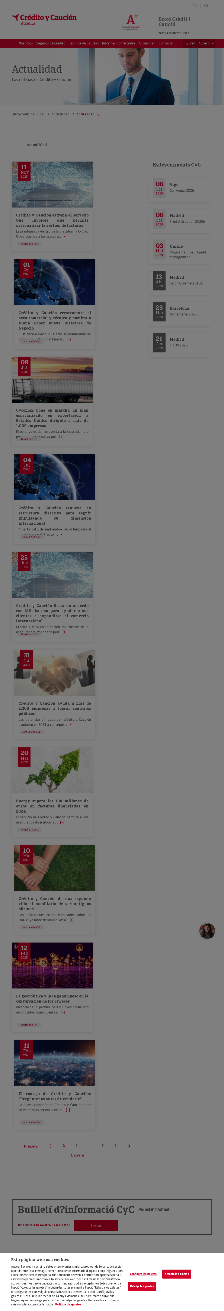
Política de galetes (68, 1304)
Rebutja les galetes (142, 1286)
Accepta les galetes (177, 1274)
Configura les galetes (143, 1274)
